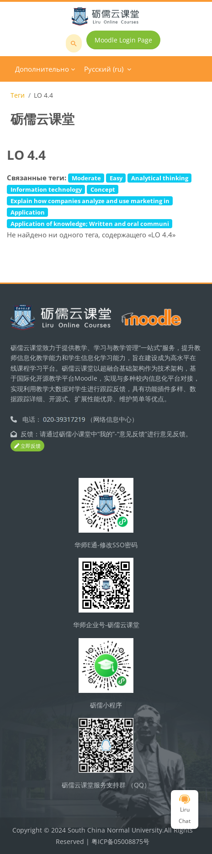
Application (28, 212)
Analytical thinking (159, 178)
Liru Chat (185, 810)
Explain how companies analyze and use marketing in (90, 201)
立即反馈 (27, 445)
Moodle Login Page (123, 40)
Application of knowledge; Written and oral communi (90, 224)
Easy (116, 178)
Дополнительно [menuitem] (42, 68)
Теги (18, 95)
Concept (102, 189)
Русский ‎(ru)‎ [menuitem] (103, 68)
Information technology (46, 189)
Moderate (86, 178)
